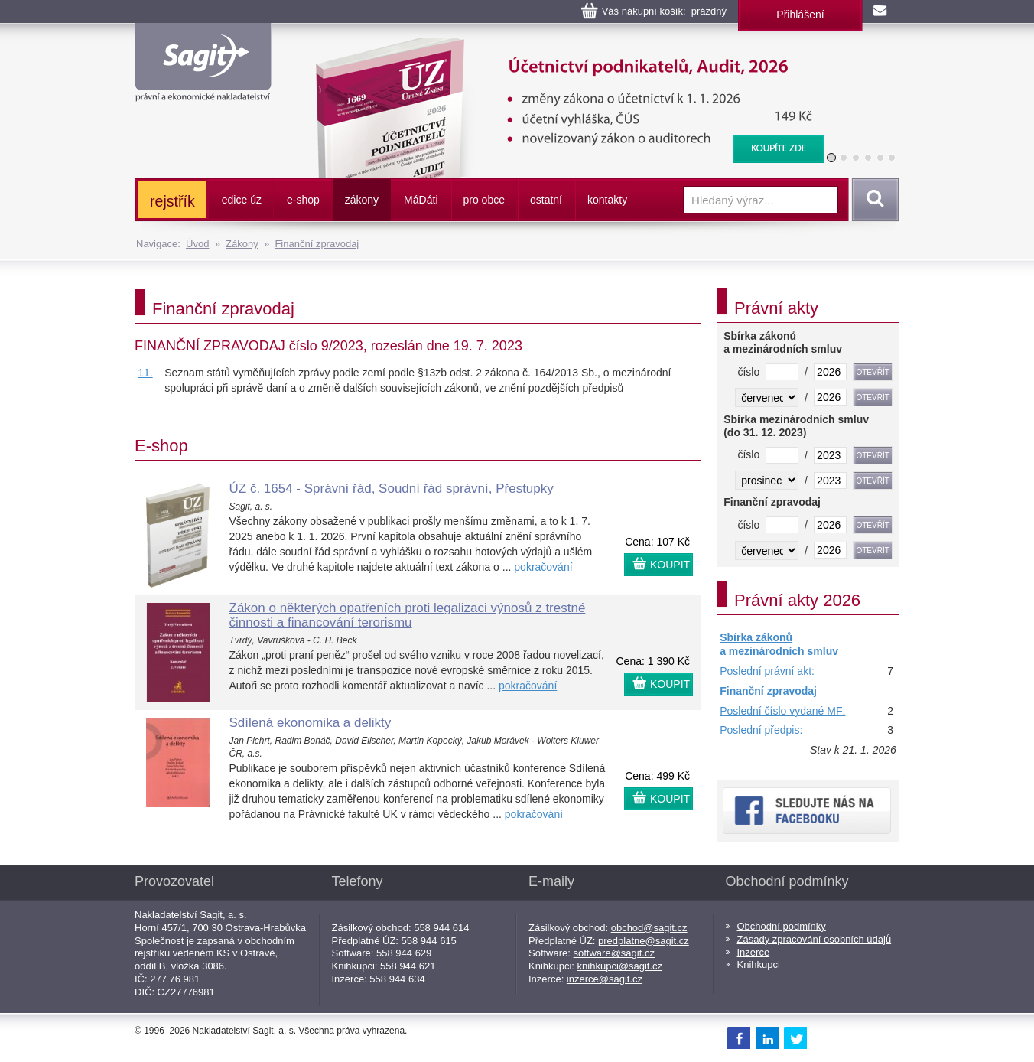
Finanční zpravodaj (317, 243)
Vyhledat (872, 200)
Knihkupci (758, 964)
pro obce (484, 200)
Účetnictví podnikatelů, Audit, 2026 (560, 46)
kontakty (607, 200)
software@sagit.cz (614, 953)
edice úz (242, 200)
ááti (420, 200)
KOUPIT (670, 565)
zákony (362, 200)
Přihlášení (800, 14)
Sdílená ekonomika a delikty (310, 722)
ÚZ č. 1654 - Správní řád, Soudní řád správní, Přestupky (391, 488)
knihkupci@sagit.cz (619, 966)
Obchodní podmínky (781, 926)
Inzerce (753, 952)
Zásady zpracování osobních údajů (814, 939)
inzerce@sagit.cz (604, 979)
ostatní (546, 200)
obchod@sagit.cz (649, 927)
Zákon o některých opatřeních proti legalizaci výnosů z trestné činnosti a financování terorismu (407, 615)
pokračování (543, 567)
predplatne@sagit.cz (643, 940)
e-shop (303, 200)
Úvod (197, 243)
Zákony (242, 243)
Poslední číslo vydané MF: (782, 711)
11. (145, 372)
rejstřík (172, 201)
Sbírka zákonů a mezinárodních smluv (779, 644)
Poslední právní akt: (767, 671)
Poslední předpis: (761, 730)
